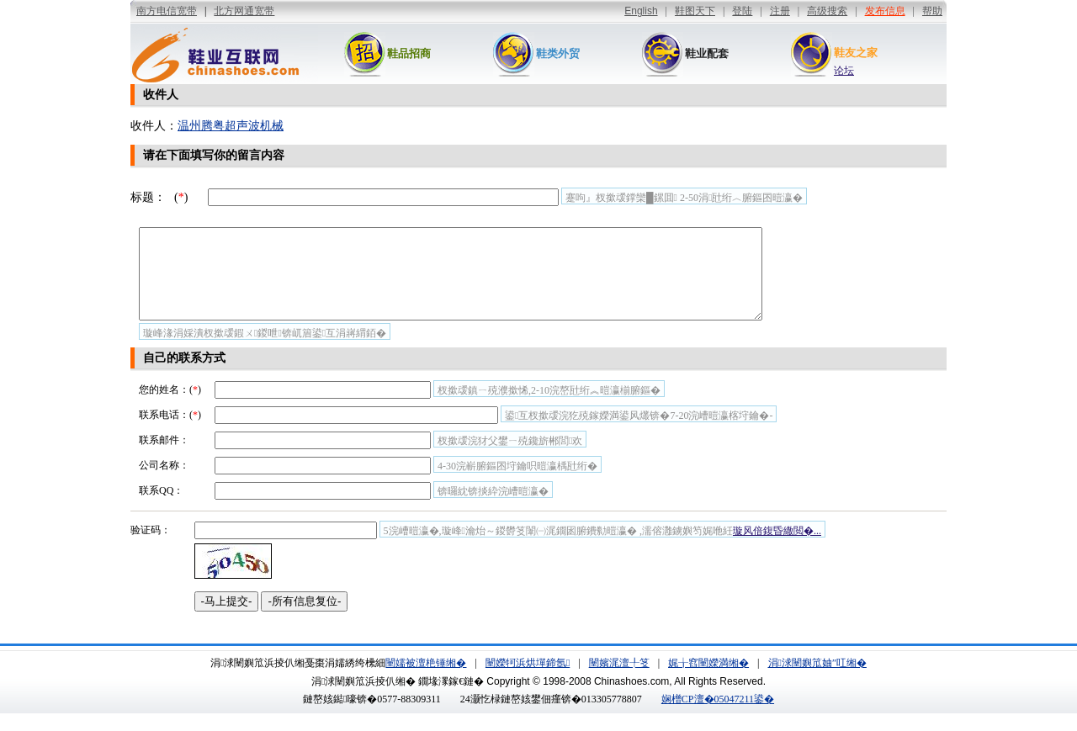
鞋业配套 (707, 53)
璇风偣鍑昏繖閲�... (777, 548)
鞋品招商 (409, 53)
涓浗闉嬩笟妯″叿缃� (817, 680)
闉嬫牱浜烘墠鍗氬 (527, 680)
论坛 (844, 71)
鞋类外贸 (558, 53)
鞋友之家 (856, 52)
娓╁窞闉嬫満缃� (708, 680)
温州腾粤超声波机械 (231, 125)
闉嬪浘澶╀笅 (619, 680)
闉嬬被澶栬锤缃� (425, 680)
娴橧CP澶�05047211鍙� (717, 717)
